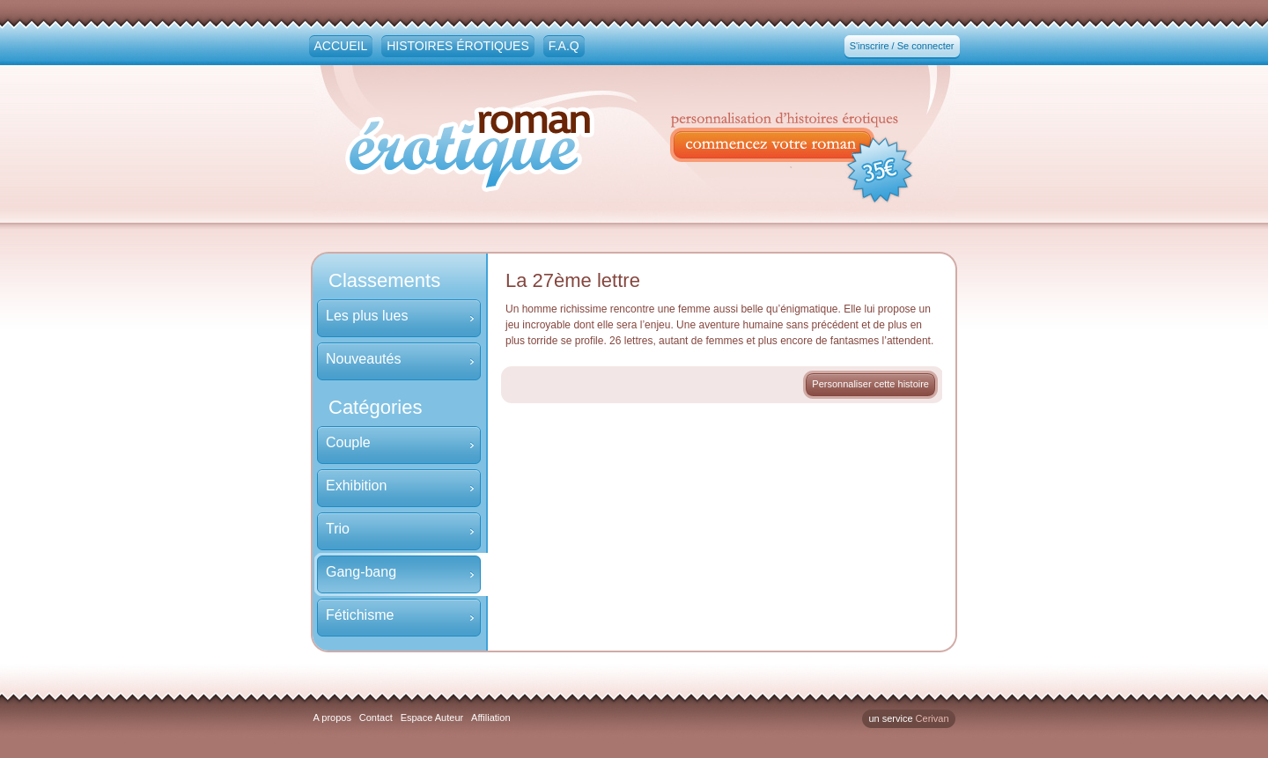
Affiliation (490, 717)
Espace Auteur (432, 717)
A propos (332, 717)
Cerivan (932, 718)
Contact (376, 717)
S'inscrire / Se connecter (902, 45)
